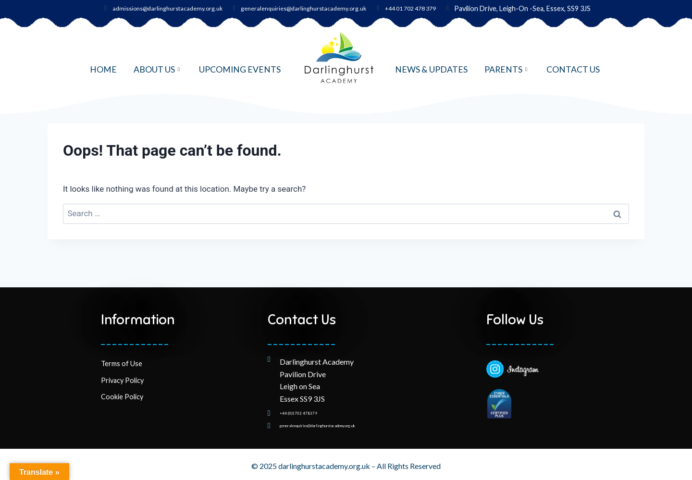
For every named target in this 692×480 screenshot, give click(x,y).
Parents (507, 69)
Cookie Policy (122, 387)
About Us (158, 69)
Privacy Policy (122, 371)
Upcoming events (240, 69)
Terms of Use (121, 354)
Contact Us (573, 69)
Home (103, 69)
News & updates (431, 69)
